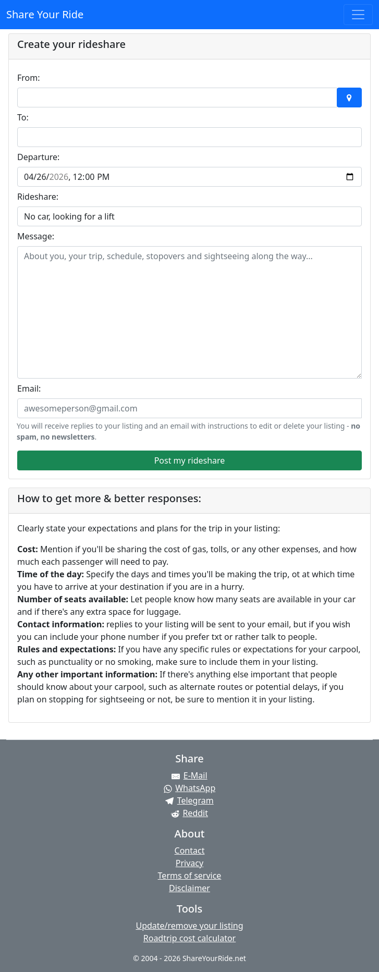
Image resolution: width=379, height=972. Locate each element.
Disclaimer (189, 888)
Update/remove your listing (189, 925)
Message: (35, 236)
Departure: (38, 157)
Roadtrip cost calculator (189, 938)
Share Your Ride (44, 14)
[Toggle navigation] (358, 14)
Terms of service (190, 875)
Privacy (189, 863)
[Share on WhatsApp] (189, 788)
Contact (190, 850)
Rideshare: (37, 196)
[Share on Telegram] (189, 800)
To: (23, 117)
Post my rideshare (189, 460)
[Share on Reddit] (189, 813)
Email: (29, 388)
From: (28, 77)
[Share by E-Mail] (189, 775)
